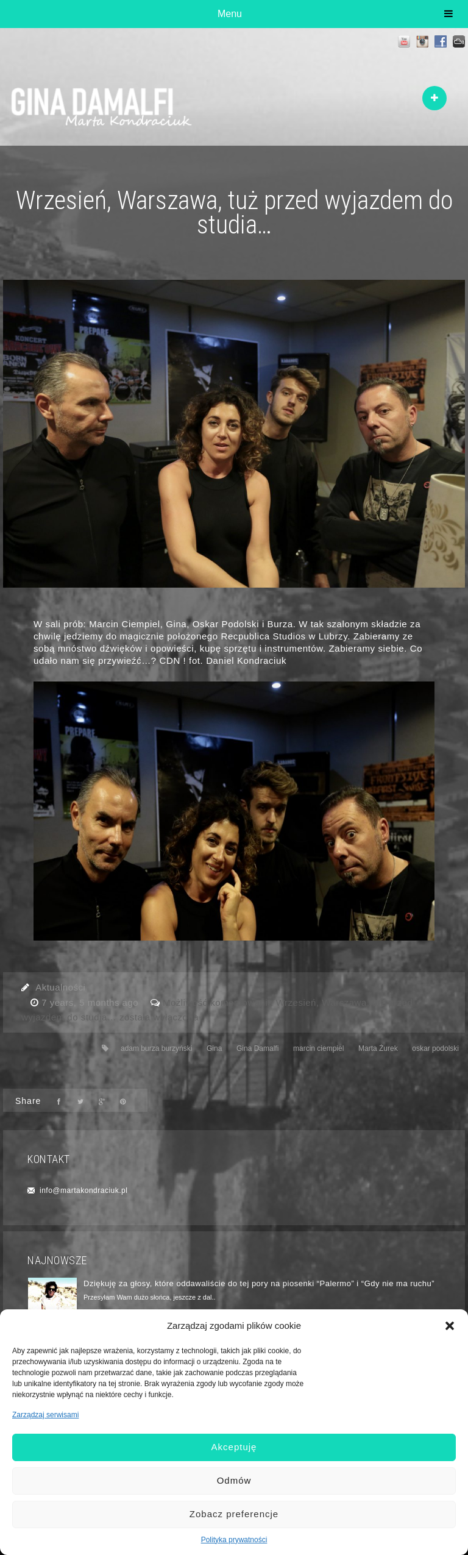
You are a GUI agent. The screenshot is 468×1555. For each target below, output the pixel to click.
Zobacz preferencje (234, 1514)
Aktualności (60, 987)
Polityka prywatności (234, 1539)
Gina (214, 1048)
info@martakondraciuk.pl (83, 1190)
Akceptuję (234, 1447)
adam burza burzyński (156, 1048)
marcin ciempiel (318, 1048)
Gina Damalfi (257, 1048)
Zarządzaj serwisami (45, 1415)
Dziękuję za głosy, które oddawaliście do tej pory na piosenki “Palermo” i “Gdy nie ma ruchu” (258, 1283)
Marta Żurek (378, 1048)
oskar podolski (435, 1048)
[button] (450, 1326)
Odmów (234, 1480)
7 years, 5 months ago (91, 1002)
